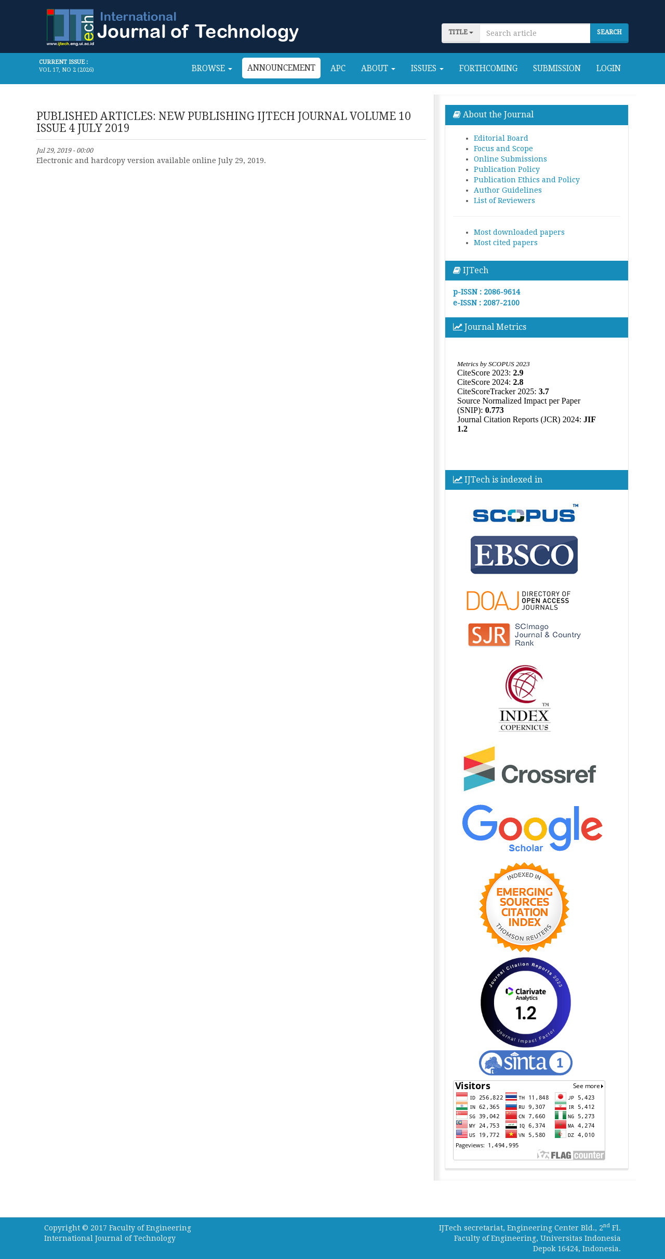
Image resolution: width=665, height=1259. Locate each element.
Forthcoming (488, 68)
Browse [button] (212, 68)
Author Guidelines (508, 190)
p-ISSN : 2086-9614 (486, 292)
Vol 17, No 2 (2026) (66, 69)
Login (608, 68)
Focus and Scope (503, 148)
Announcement (281, 68)
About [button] (378, 68)
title (460, 32)
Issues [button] (427, 68)
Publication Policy (507, 169)
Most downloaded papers (519, 232)
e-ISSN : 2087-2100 (486, 303)
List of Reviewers (504, 200)
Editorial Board (501, 138)
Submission (557, 68)
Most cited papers (506, 242)
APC (337, 68)
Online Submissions (510, 159)
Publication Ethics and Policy (527, 180)
